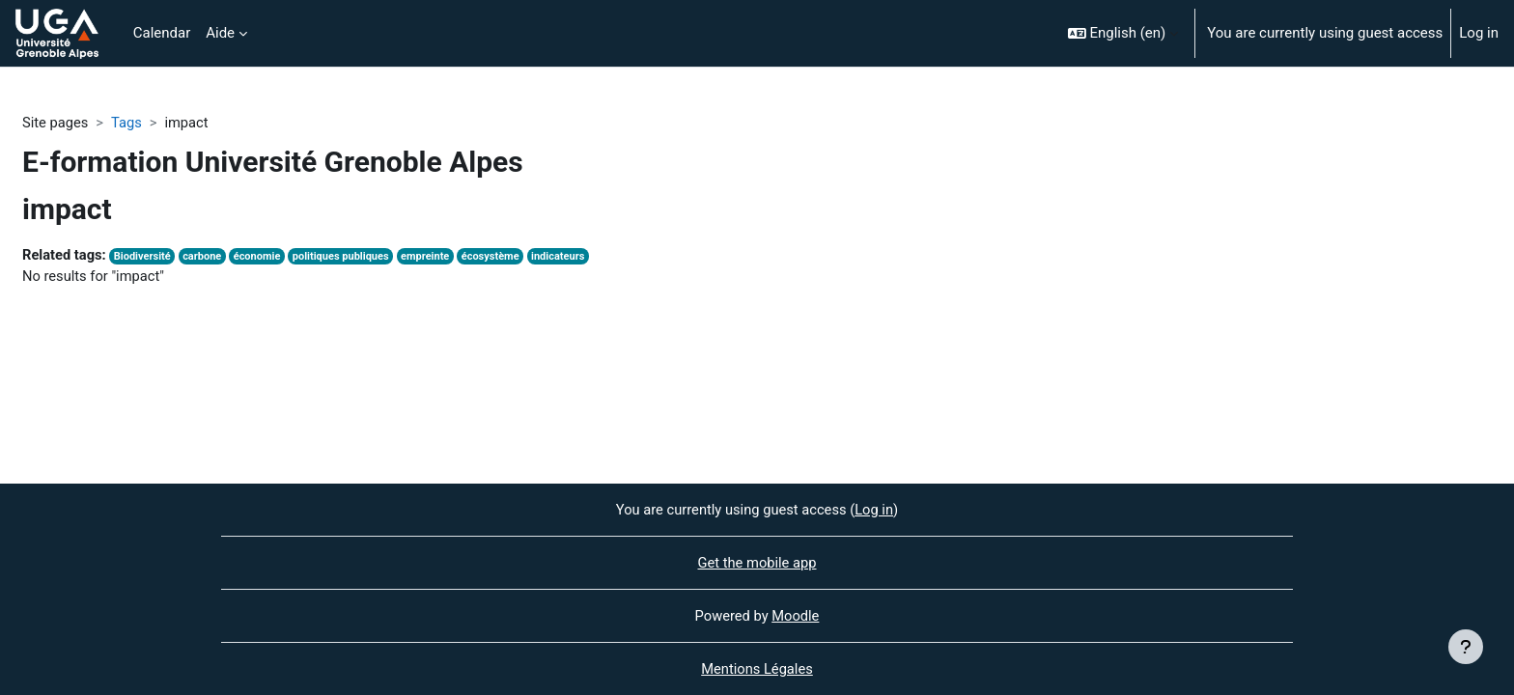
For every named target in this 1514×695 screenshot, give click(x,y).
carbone (206, 257)
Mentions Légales (757, 669)
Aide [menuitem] (220, 33)
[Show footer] (1465, 646)
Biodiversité (145, 257)
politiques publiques (347, 257)
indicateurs (570, 257)
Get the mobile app (757, 561)
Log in (1479, 33)
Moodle (796, 615)
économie (262, 257)
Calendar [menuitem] (162, 33)
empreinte (434, 257)
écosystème (500, 257)
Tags (128, 122)
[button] (1123, 33)
